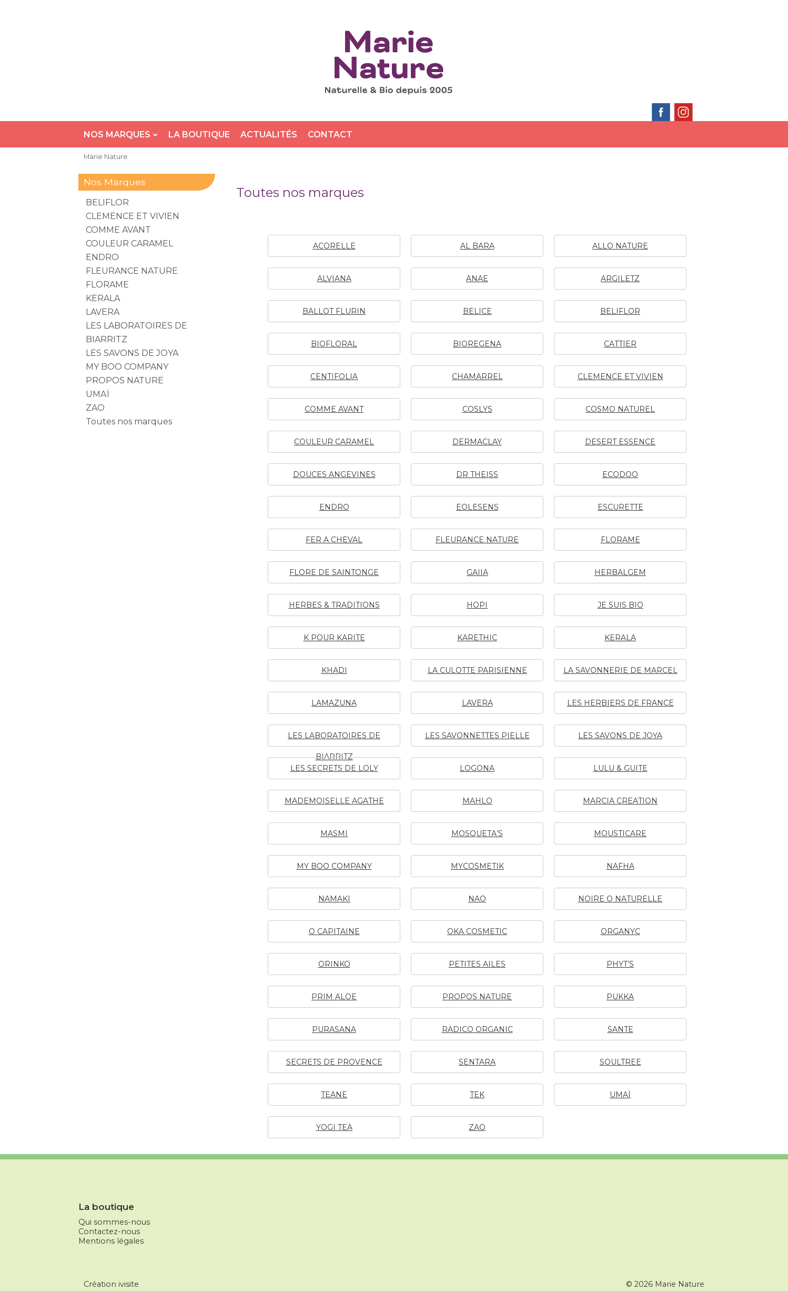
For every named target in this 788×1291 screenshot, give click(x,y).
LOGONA (477, 768)
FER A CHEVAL (334, 539)
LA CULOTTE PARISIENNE (477, 670)
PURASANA (334, 1029)
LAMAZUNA (334, 703)
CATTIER (620, 344)
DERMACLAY (477, 441)
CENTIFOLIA (334, 376)
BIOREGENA (477, 344)
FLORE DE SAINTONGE (334, 572)
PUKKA (620, 996)
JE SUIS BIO (620, 605)
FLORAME (620, 539)
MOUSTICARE (620, 833)
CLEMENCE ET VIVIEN (620, 376)
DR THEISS (477, 474)
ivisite (128, 1284)
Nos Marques (121, 135)
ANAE (477, 278)
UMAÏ (620, 1094)
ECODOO (620, 474)
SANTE (620, 1029)
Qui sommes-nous (114, 1222)
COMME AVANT (334, 409)
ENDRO (334, 507)
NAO (477, 898)
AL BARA (477, 246)
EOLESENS (477, 507)
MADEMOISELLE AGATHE (334, 801)
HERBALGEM (620, 572)
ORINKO (334, 964)
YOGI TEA (334, 1127)
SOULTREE (620, 1062)
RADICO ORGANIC (477, 1029)
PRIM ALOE (334, 996)
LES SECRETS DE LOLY (334, 768)
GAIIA (477, 572)
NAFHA (620, 866)
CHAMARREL (477, 376)
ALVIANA (334, 278)
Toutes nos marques (129, 421)
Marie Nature (106, 157)
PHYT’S (620, 964)
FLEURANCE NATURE (477, 539)
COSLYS (477, 409)
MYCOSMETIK (477, 866)
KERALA (620, 637)
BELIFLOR (620, 311)
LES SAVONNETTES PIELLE (477, 735)
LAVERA (477, 703)
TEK (477, 1094)
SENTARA (477, 1062)
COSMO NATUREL (620, 409)
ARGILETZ (620, 278)
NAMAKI (334, 898)
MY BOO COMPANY (334, 866)
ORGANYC (620, 931)
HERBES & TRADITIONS (334, 605)
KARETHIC (477, 637)
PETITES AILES (477, 964)
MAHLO (477, 801)
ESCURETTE (620, 507)
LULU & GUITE (620, 768)
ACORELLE (334, 246)
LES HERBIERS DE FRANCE (620, 703)
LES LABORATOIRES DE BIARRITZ (136, 332)
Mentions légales (111, 1241)
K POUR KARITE (334, 637)
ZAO (477, 1127)
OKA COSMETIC (477, 931)
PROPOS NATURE (477, 996)
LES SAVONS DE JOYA (620, 735)
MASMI (334, 833)
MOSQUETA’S (477, 833)
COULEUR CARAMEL (334, 441)
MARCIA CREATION (620, 801)
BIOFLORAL (334, 344)
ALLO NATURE (620, 246)
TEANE (334, 1094)
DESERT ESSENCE (620, 441)
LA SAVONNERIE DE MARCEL (620, 670)
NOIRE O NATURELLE (620, 898)
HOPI (477, 605)
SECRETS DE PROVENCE (334, 1062)
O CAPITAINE (334, 931)
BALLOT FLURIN (334, 311)
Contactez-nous (109, 1231)
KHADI (334, 670)
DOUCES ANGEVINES (334, 474)
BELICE (477, 311)
